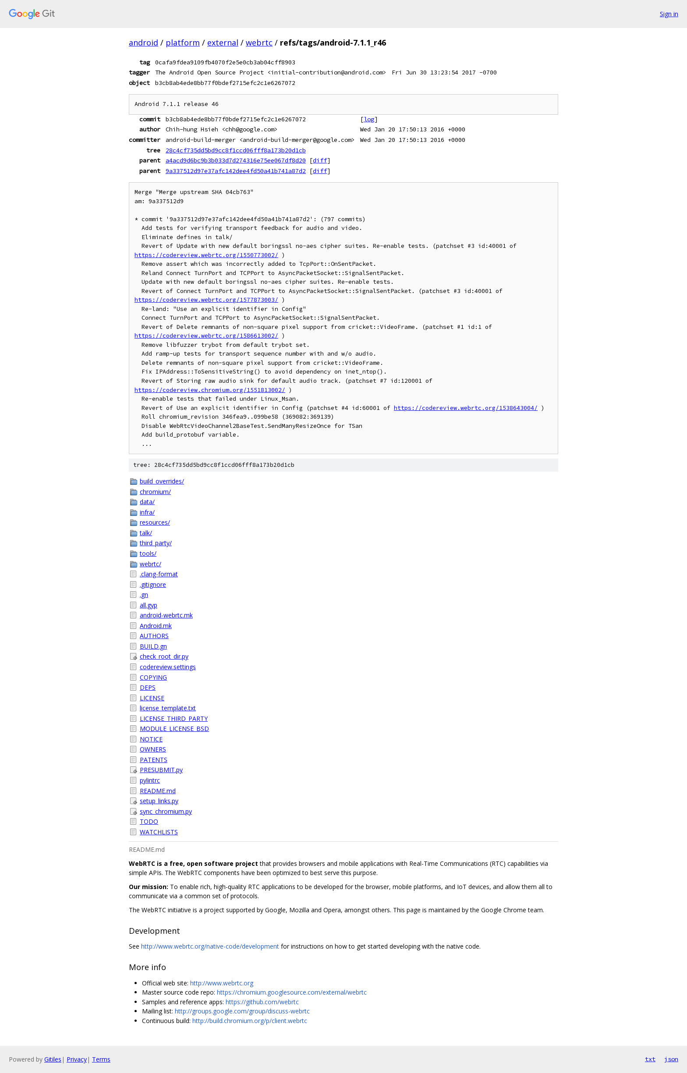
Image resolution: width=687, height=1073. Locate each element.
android (143, 42)
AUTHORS (154, 636)
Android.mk (156, 625)
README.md (158, 791)
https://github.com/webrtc (262, 1002)
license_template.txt (168, 708)
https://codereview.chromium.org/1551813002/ (210, 390)
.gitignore (153, 584)
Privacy (77, 1059)
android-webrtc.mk (166, 615)
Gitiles (52, 1059)
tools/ (148, 553)
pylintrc (150, 780)
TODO (149, 821)
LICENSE (152, 698)
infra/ (147, 512)
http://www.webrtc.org (221, 983)
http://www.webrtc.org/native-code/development (210, 946)
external (222, 42)
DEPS (148, 687)
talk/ (146, 533)
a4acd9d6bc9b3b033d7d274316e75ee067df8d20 (236, 160)
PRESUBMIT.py (161, 770)
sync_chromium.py (166, 811)
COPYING (153, 677)
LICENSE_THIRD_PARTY (174, 718)
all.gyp (148, 605)
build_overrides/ (162, 481)
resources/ (155, 522)
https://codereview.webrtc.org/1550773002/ (206, 255)
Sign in (669, 14)
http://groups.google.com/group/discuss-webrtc (242, 1011)
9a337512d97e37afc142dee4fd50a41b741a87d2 (236, 171)
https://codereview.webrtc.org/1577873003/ (206, 300)
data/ (147, 502)
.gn (144, 594)
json (671, 1059)
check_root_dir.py (164, 656)
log (369, 119)
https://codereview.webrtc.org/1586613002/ (206, 335)
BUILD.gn (153, 646)
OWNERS (153, 749)
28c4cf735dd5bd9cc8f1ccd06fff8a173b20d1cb (236, 150)
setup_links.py (159, 801)
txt (650, 1059)
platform (183, 42)
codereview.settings (168, 667)
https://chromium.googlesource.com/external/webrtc (292, 992)
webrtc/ (150, 564)
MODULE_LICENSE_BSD (174, 728)
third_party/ (156, 543)
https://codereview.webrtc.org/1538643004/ (466, 408)
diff (320, 160)
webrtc (259, 42)
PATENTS (153, 759)
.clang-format (159, 574)
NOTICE (151, 739)
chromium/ (155, 491)
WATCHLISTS (159, 832)
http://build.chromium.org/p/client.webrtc (249, 1021)
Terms (101, 1059)
